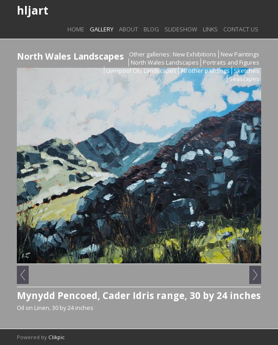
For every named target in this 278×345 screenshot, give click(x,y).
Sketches (246, 70)
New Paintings (240, 54)
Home (75, 29)
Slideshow (181, 29)
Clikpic (56, 337)
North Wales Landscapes (165, 62)
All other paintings (205, 70)
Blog (151, 29)
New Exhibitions (194, 54)
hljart (32, 10)
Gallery (101, 29)
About (128, 29)
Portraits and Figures (231, 62)
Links (210, 29)
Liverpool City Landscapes (141, 70)
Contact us (240, 29)
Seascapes (244, 79)
